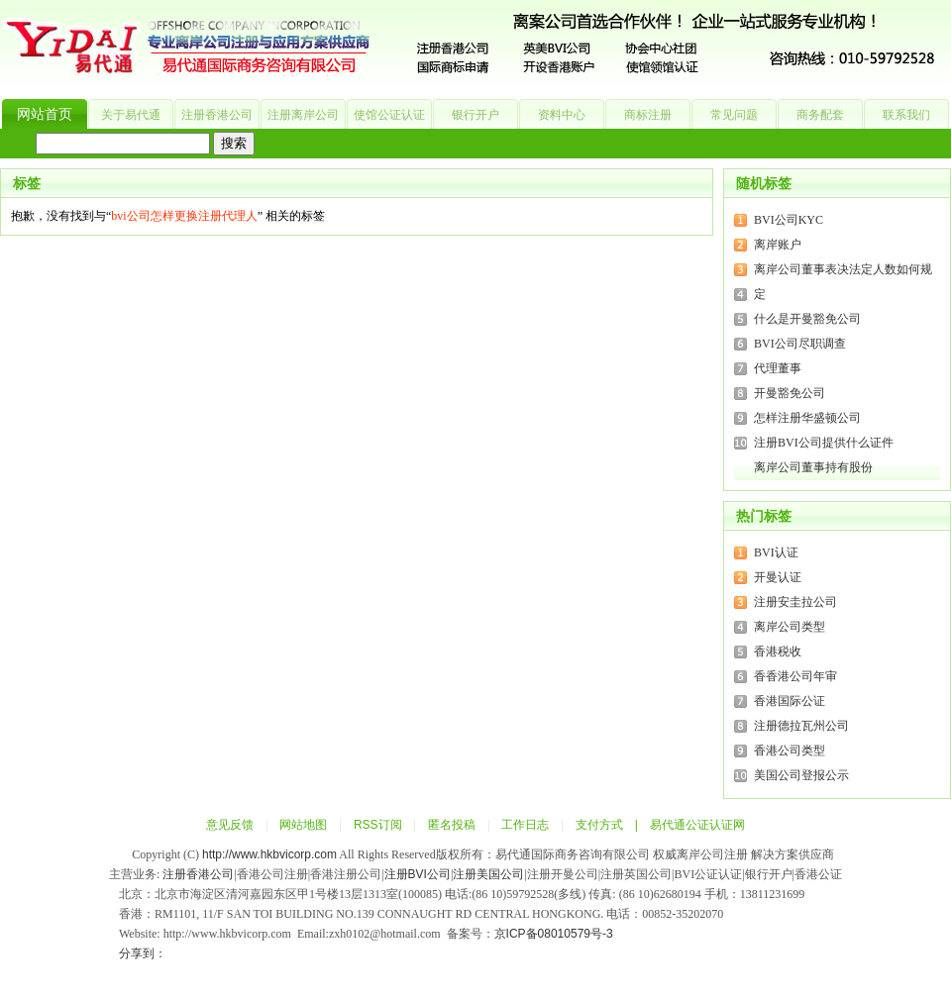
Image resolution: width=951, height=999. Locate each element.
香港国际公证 (789, 701)
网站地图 (303, 825)
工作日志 (525, 825)
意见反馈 (230, 825)
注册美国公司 (488, 874)
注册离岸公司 (303, 115)
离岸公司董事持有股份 (813, 467)
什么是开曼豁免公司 (807, 319)
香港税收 (777, 651)
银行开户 (475, 115)
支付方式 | (613, 825)
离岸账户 (777, 244)
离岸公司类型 (789, 627)
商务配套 (820, 115)
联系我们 (906, 115)
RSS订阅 (378, 825)
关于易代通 (130, 115)
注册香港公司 (217, 115)
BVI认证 (776, 552)
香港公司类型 (789, 750)
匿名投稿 (452, 825)
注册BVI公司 (417, 874)
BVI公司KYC (788, 220)
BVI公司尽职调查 (800, 343)
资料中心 (561, 115)
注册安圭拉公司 (795, 602)
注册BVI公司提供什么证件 (824, 443)
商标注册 (648, 115)
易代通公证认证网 (697, 825)
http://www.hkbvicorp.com (269, 854)
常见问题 (734, 115)
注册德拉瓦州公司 (801, 726)
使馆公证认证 (389, 115)
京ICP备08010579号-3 (553, 934)
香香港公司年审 (795, 676)
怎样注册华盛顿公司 (807, 418)
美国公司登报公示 (801, 775)
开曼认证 (777, 577)
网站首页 (44, 114)
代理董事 (777, 368)
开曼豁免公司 (789, 393)
